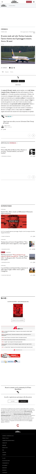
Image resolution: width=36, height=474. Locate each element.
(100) (33, 249)
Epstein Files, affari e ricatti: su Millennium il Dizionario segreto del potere (17, 212)
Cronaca (4, 29)
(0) (34, 156)
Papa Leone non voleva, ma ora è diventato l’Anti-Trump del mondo (18, 122)
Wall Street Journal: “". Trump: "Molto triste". (14, 256)
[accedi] (34, 2)
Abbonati (29, 1)
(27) (4, 129)
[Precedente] (29, 135)
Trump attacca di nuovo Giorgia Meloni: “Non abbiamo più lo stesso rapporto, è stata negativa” (14, 242)
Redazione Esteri (5, 249)
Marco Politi (7, 125)
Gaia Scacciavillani (6, 275)
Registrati (23, 401)
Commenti (4, 67)
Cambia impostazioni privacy (8, 440)
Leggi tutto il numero (18, 320)
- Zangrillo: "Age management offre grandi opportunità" (12, 341)
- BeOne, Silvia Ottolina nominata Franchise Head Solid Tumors (13, 339)
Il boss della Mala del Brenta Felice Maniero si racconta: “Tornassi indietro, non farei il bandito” (14, 151)
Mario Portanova (5, 236)
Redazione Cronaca (6, 156)
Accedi (13, 401)
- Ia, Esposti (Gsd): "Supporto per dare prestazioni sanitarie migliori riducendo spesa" (17, 347)
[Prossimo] (33, 135)
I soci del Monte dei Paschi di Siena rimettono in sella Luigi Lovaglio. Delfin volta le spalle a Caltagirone (14, 269)
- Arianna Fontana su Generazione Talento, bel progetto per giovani (14, 337)
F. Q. (2, 44)
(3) (34, 236)
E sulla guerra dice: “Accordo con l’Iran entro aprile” (14, 258)
